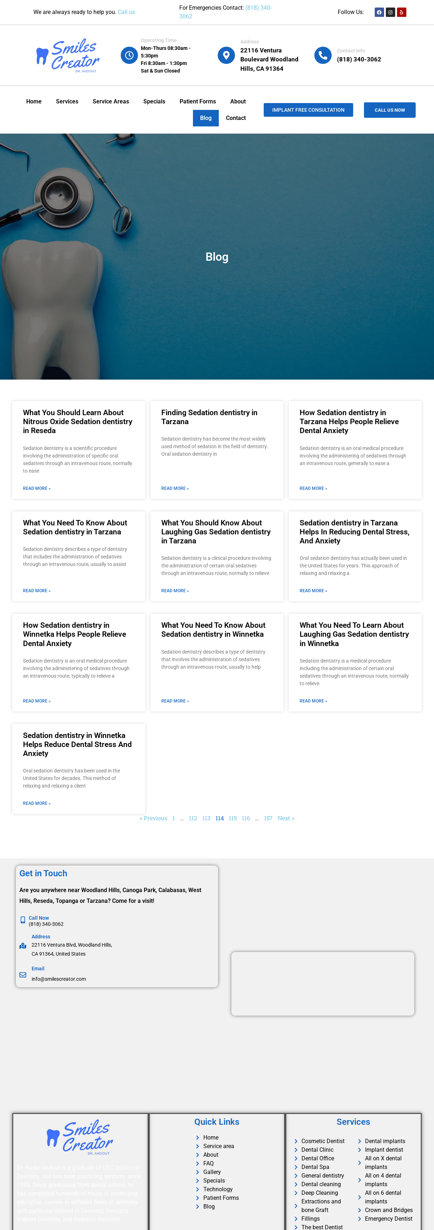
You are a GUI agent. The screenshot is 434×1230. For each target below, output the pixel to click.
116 (246, 818)
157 (268, 818)
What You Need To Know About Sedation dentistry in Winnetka (213, 630)
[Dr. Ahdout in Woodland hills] (120, 1048)
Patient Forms (198, 101)
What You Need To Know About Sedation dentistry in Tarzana (75, 527)
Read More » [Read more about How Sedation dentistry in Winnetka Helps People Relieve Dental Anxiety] (37, 701)
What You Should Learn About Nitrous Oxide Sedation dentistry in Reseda (77, 421)
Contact (236, 118)
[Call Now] (22, 919)
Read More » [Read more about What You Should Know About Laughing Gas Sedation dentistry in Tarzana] (175, 590)
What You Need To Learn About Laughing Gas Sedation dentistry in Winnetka (354, 634)
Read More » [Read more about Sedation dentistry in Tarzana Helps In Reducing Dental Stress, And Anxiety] (313, 590)
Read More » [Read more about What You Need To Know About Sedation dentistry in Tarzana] (37, 590)
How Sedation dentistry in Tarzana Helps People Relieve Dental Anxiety (349, 421)
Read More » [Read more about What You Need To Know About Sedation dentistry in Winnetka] (175, 701)
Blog (206, 118)
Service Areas (111, 101)
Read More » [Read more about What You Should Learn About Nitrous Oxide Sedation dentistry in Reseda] (37, 488)
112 (193, 818)
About (238, 101)
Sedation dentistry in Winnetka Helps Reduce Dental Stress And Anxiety (77, 744)
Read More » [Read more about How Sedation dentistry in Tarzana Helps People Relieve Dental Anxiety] (313, 488)
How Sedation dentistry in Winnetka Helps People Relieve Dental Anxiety (74, 634)
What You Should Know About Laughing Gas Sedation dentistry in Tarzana (216, 532)
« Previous (153, 818)
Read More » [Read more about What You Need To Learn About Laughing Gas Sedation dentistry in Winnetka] (313, 701)
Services (67, 101)
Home (34, 101)
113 (206, 818)
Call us (126, 12)
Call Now (39, 918)
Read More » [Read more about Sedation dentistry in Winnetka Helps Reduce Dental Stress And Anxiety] (37, 803)
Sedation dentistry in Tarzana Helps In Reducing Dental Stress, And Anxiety (355, 532)
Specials (154, 101)
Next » (286, 818)
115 (233, 818)
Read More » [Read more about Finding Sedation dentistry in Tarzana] (175, 488)
